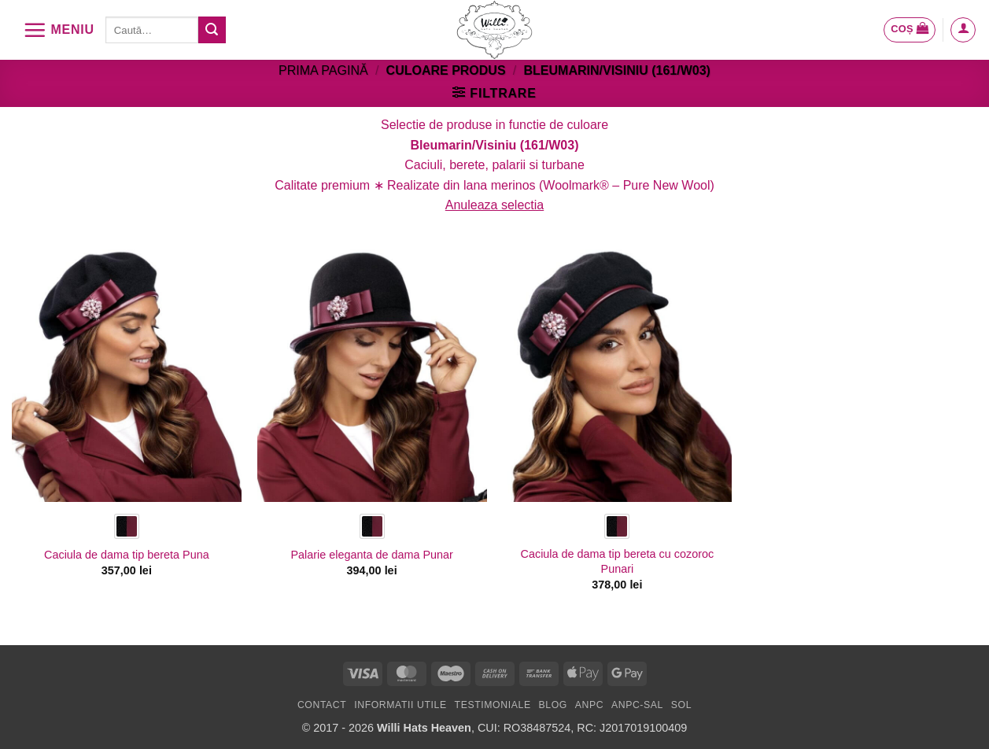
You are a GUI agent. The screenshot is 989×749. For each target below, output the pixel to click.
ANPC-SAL (637, 704)
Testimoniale (493, 704)
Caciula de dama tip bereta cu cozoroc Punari (617, 561)
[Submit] (211, 30)
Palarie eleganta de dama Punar (371, 554)
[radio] (126, 526)
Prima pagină (323, 70)
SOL (681, 704)
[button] (58, 30)
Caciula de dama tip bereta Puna (126, 554)
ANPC (589, 704)
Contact (322, 704)
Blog (552, 704)
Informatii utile (400, 704)
